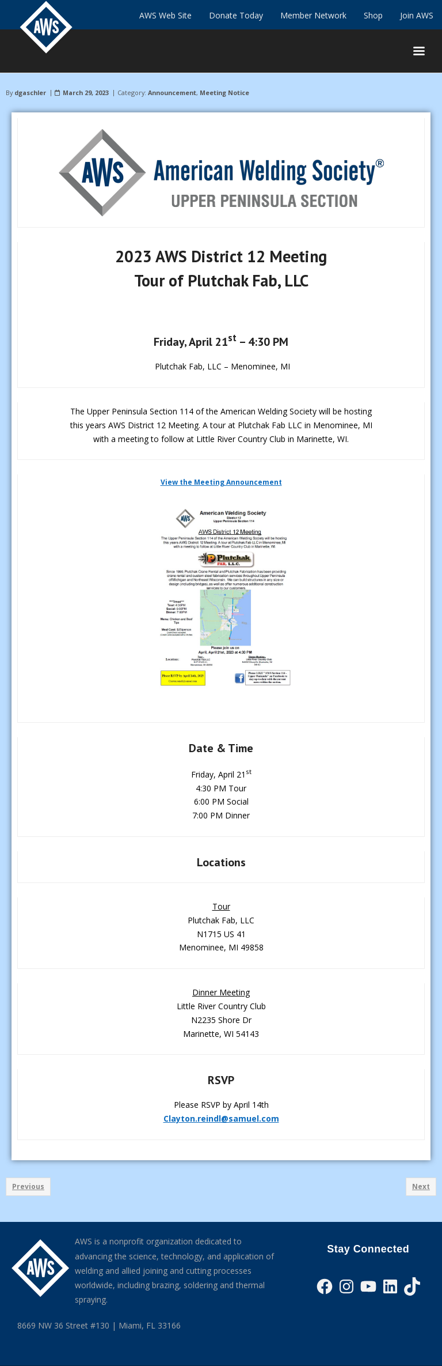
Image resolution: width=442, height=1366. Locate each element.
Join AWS (416, 15)
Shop (373, 15)
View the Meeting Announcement (221, 482)
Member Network (313, 15)
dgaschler (30, 92)
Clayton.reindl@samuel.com (221, 1118)
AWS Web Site (165, 15)
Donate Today (236, 15)
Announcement (172, 92)
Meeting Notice (224, 92)
